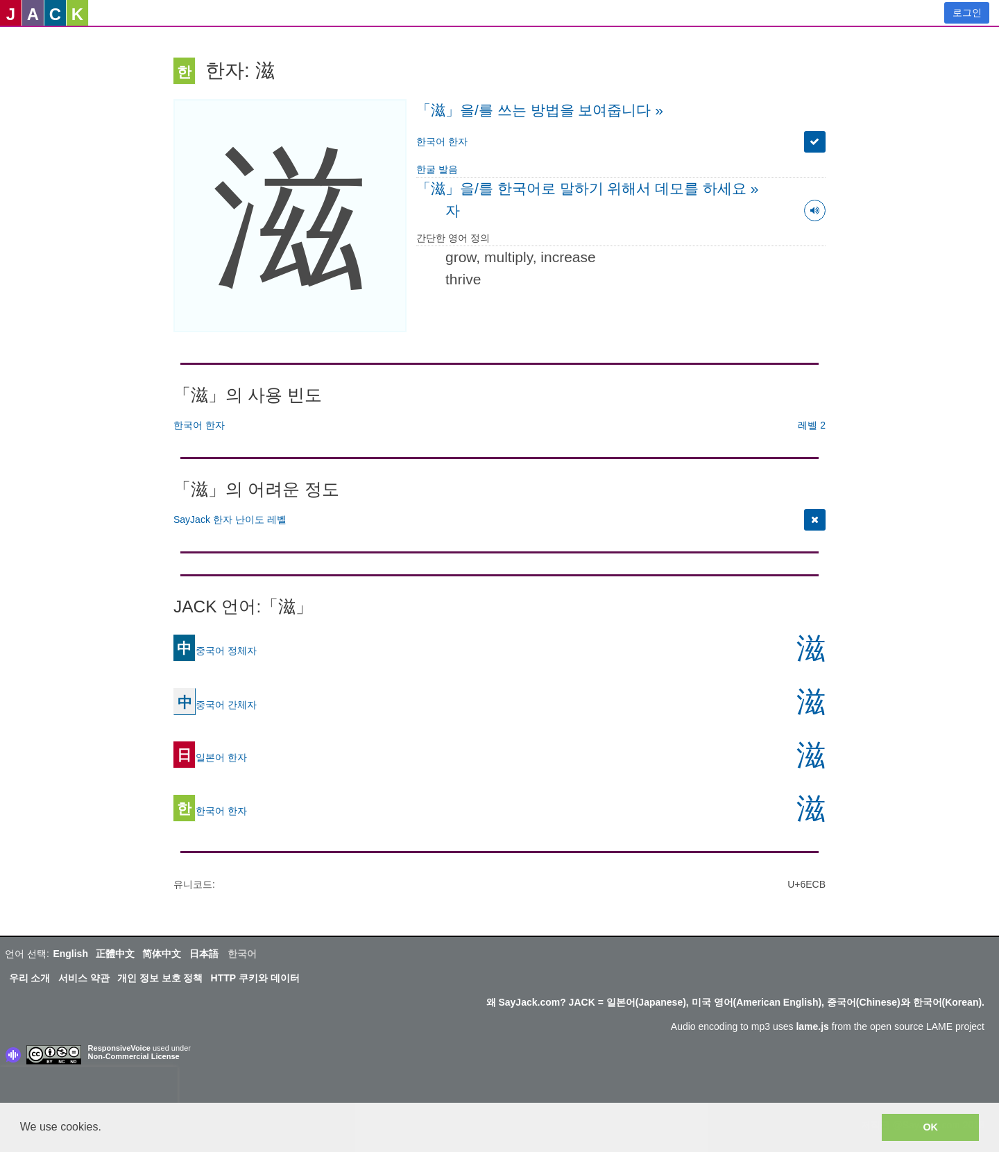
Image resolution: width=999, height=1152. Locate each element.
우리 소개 (30, 977)
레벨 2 (812, 425)
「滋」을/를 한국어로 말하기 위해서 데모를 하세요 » (587, 188)
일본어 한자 (210, 756)
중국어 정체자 (215, 649)
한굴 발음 (437, 169)
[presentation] (89, 1087)
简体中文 (161, 953)
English (70, 953)
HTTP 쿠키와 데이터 (255, 977)
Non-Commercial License (134, 1056)
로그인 (967, 12)
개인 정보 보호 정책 (160, 977)
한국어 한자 (442, 141)
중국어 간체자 (215, 704)
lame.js (812, 1026)
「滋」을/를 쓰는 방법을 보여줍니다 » (539, 110)
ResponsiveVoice (119, 1048)
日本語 (204, 953)
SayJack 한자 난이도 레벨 (230, 519)
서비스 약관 (84, 977)
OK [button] (930, 1127)
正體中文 (115, 953)
